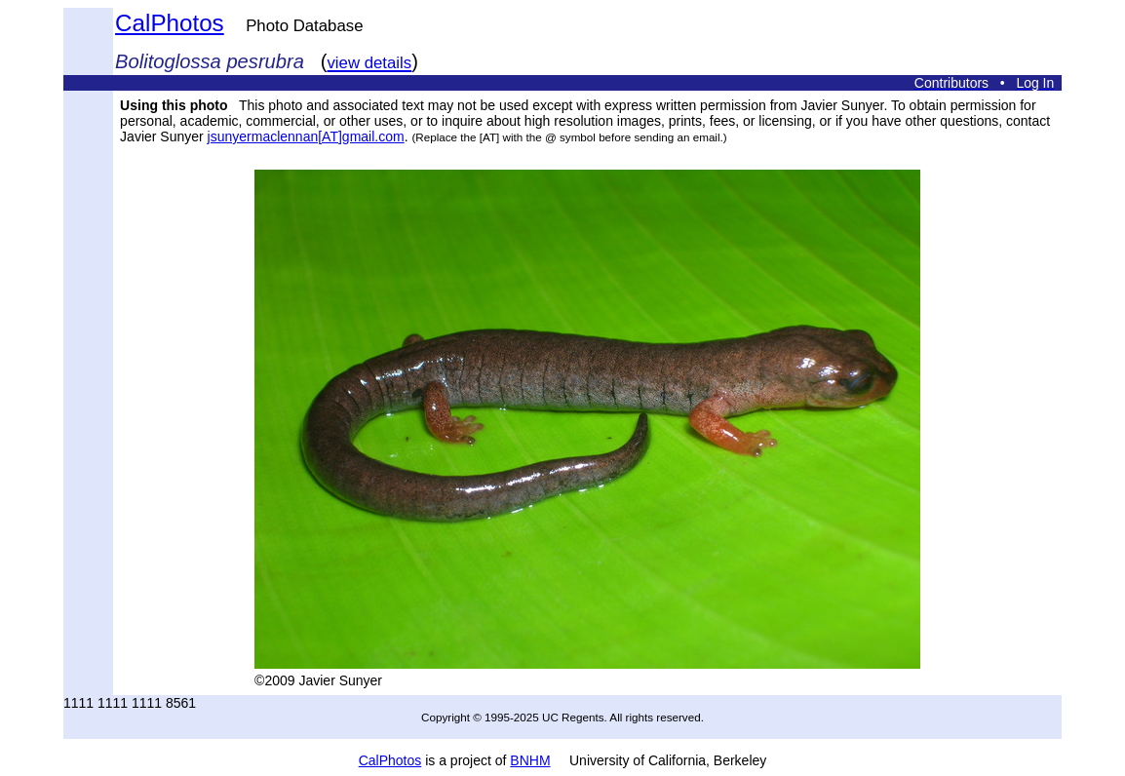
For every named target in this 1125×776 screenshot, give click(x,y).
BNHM (530, 760)
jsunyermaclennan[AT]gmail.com (306, 136)
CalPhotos (169, 23)
